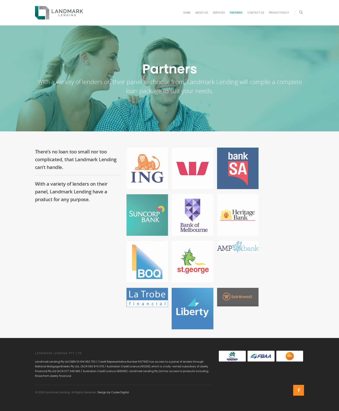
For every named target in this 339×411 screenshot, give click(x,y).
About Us (201, 12)
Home (186, 12)
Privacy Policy (279, 12)
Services (219, 12)
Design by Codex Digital (113, 392)
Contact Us (255, 12)
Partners (236, 12)
